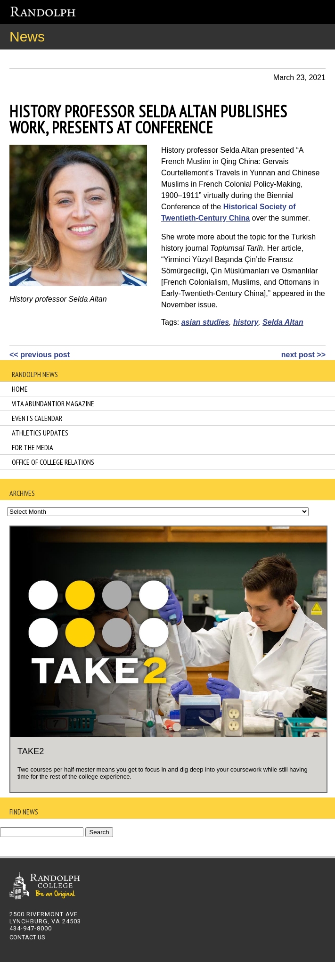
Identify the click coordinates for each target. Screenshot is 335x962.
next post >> (303, 355)
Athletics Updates (40, 432)
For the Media (32, 447)
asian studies (205, 322)
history (245, 322)
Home (20, 389)
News (27, 36)
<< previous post (39, 355)
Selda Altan (282, 322)
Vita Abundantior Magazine (53, 403)
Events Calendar (37, 418)
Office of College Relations (53, 462)
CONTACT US (27, 937)
